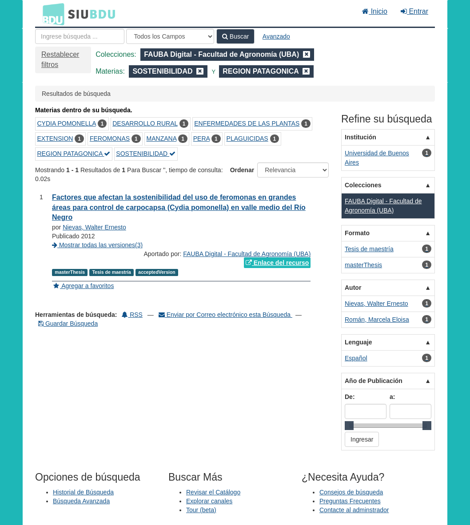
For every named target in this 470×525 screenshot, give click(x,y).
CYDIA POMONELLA (66, 123)
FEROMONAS (110, 138)
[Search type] (170, 36)
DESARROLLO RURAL (145, 123)
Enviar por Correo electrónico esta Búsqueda (225, 314)
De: (350, 396)
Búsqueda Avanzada (81, 501)
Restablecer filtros (60, 59)
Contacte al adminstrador (354, 509)
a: (392, 396)
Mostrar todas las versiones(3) (97, 245)
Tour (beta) (201, 509)
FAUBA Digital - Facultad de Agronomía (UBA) (247, 253)
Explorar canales (209, 501)
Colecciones (363, 185)
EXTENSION (55, 138)
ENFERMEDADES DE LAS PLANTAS (246, 123)
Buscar (235, 36)
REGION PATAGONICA (74, 153)
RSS (132, 314)
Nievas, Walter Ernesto (94, 227)
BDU (51, 14)
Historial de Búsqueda (83, 492)
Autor (353, 287)
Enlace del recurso (277, 262)
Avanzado (276, 36)
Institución (360, 137)
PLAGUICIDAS (247, 138)
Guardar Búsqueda (68, 323)
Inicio (374, 11)
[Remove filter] (306, 54)
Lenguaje (358, 342)
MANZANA (162, 138)
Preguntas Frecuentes (350, 501)
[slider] (349, 425)
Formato (357, 233)
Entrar (414, 11)
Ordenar (242, 170)
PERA (201, 138)
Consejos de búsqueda (351, 492)
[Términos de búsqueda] (79, 36)
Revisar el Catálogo (213, 492)
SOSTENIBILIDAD (145, 153)
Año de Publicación (373, 380)
